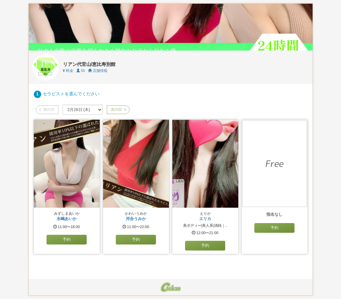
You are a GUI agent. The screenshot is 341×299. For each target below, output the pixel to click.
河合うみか (136, 218)
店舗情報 (97, 71)
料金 (68, 71)
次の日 (118, 109)
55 (80, 71)
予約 (67, 239)
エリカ (205, 218)
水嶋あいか (67, 218)
